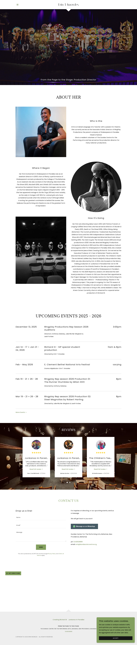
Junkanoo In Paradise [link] (76, 620)
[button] (17, 5)
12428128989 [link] (78, 542)
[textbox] (41, 517)
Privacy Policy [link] (52, 553)
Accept (115, 638)
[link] (68, 5)
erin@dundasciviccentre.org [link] (86, 544)
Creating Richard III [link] (60, 620)
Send (41, 547)
